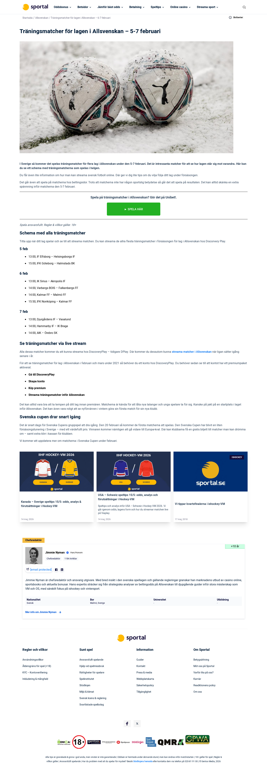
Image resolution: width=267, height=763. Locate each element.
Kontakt (140, 666)
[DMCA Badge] (64, 742)
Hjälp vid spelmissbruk (91, 666)
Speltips (156, 7)
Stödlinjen (84, 685)
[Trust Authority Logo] (94, 742)
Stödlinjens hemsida (142, 761)
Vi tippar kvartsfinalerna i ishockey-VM (200, 504)
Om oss (197, 692)
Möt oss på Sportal (203, 666)
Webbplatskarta (145, 679)
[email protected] (41, 570)
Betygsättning (201, 660)
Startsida (27, 18)
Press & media (144, 672)
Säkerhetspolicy (145, 685)
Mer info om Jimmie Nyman (43, 612)
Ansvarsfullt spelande (91, 660)
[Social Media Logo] (127, 723)
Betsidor (82, 7)
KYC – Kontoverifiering (34, 672)
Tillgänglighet (143, 692)
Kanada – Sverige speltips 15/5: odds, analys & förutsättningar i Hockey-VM (51, 504)
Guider (140, 660)
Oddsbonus (61, 7)
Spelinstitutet (86, 679)
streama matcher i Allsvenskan (192, 352)
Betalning (135, 7)
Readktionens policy (204, 685)
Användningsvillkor (32, 660)
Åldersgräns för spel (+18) (36, 666)
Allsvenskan (41, 18)
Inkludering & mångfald (35, 679)
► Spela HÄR (133, 209)
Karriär (197, 679)
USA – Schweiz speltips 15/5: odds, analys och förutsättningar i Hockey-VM (128, 497)
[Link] (57, 472)
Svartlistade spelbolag (91, 705)
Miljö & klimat (86, 692)
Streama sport (206, 7)
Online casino (179, 7)
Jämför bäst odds (108, 7)
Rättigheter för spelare (91, 672)
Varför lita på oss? (203, 672)
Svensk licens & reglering (92, 698)
